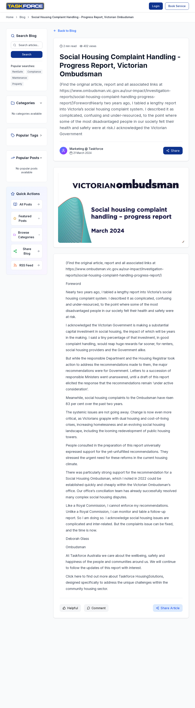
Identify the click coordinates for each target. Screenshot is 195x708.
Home (10, 17)
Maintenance (19, 77)
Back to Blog (64, 31)
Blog (22, 17)
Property (17, 83)
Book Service (177, 6)
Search (26, 54)
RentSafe (17, 71)
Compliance (34, 71)
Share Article (168, 608)
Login (156, 6)
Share (173, 151)
